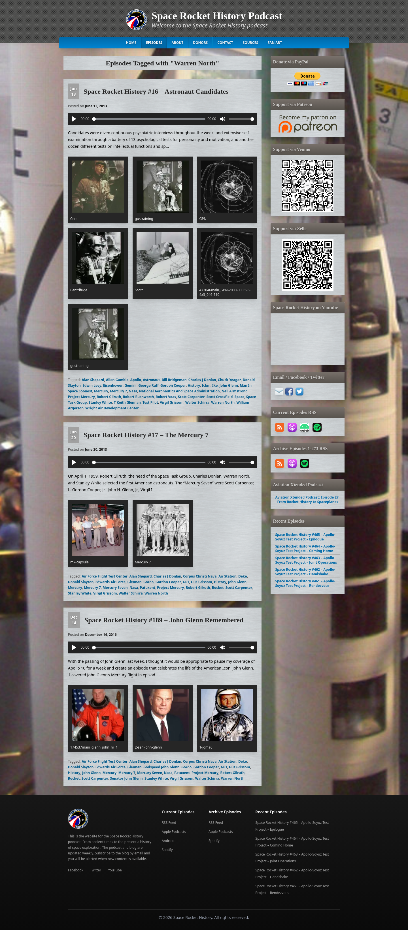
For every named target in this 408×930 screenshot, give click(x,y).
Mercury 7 (118, 391)
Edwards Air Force (110, 582)
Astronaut (151, 379)
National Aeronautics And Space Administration (179, 391)
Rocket (218, 587)
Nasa (133, 391)
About (177, 42)
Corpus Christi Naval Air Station (210, 576)
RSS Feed (169, 822)
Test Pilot (150, 402)
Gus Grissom (201, 582)
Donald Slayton (81, 582)
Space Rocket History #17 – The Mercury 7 (146, 435)
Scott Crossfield (220, 396)
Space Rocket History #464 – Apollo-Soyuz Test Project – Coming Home (305, 548)
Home (131, 42)
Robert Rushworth (138, 396)
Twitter (95, 870)
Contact (225, 42)
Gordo (148, 582)
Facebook (75, 870)
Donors (200, 42)
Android (168, 840)
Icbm (206, 385)
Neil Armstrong (235, 391)
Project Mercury (81, 396)
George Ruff (148, 385)
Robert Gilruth (109, 396)
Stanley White (100, 402)
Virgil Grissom (171, 402)
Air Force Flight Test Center (105, 576)
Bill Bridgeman (174, 379)
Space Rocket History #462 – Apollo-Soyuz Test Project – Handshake (305, 571)
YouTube (115, 870)
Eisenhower (113, 385)
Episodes (154, 42)
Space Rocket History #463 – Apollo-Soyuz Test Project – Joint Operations (306, 560)
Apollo (135, 379)
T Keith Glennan (127, 402)
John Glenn (229, 385)
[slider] (148, 119)
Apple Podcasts (174, 831)
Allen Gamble (117, 379)
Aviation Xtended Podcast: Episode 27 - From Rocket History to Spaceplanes (306, 499)
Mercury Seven (115, 587)
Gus (186, 582)
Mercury (101, 391)
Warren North (223, 402)
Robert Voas (166, 396)
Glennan (135, 582)
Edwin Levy (91, 385)
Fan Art (275, 42)
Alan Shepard (93, 379)
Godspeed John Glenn (161, 767)
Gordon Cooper (173, 385)
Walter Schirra (197, 402)
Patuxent (147, 587)
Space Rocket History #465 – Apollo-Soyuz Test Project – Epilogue (305, 537)
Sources (250, 42)
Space (240, 396)
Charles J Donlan (202, 379)
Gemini (130, 385)
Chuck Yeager (229, 379)
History (194, 385)
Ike (215, 385)
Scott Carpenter (191, 396)
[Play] (73, 118)
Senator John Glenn (126, 778)
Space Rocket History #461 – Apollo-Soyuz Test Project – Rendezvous (305, 583)
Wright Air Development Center (112, 408)
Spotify (167, 849)
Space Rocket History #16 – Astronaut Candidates (156, 91)
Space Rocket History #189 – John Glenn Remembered (164, 620)
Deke (242, 576)
